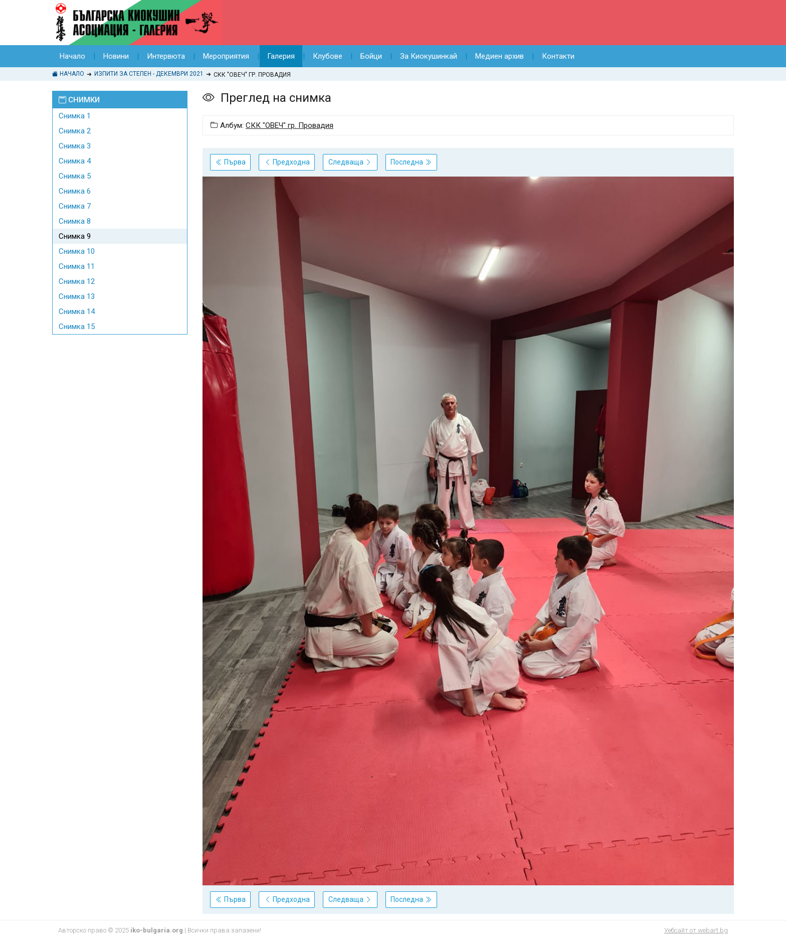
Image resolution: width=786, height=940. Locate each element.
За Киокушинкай (428, 56)
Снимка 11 (77, 266)
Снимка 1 (75, 115)
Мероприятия (226, 56)
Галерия (281, 56)
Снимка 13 (77, 296)
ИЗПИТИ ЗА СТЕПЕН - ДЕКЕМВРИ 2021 (149, 73)
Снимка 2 (75, 130)
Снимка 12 (77, 281)
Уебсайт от (696, 930)
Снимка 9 (75, 236)
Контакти (558, 56)
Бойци (371, 56)
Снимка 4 (75, 161)
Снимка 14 (77, 311)
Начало (72, 56)
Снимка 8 (75, 221)
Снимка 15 (77, 326)
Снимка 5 (75, 176)
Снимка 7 (75, 206)
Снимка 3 (75, 145)
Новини (116, 56)
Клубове (327, 56)
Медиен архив (499, 56)
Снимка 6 (75, 191)
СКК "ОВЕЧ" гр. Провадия (289, 125)
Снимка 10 (77, 251)
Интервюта (166, 56)
